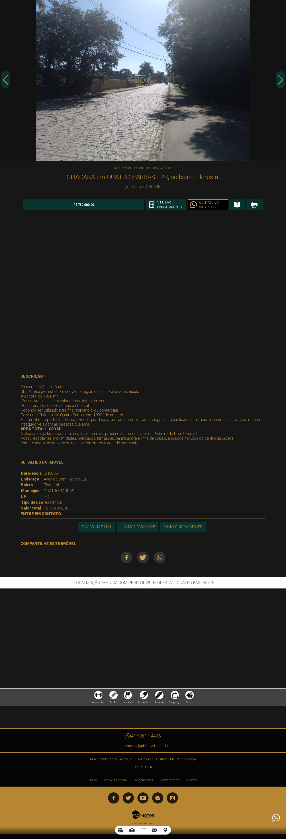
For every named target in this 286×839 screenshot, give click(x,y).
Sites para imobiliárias (143, 825)
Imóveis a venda (115, 781)
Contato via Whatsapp (193, 205)
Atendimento (276, 818)
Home (93, 781)
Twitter (143, 557)
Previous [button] (5, 81)
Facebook (125, 557)
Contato (191, 781)
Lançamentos (143, 781)
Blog (157, 799)
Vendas (126, 168)
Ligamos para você (137, 526)
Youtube (143, 799)
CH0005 (168, 168)
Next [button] (280, 81)
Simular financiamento (151, 204)
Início (117, 168)
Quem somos (169, 781)
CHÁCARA (157, 168)
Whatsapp (161, 557)
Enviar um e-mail (96, 526)
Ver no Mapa (186, 760)
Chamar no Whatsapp (183, 526)
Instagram (172, 799)
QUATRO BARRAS (141, 168)
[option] (143, 80)
